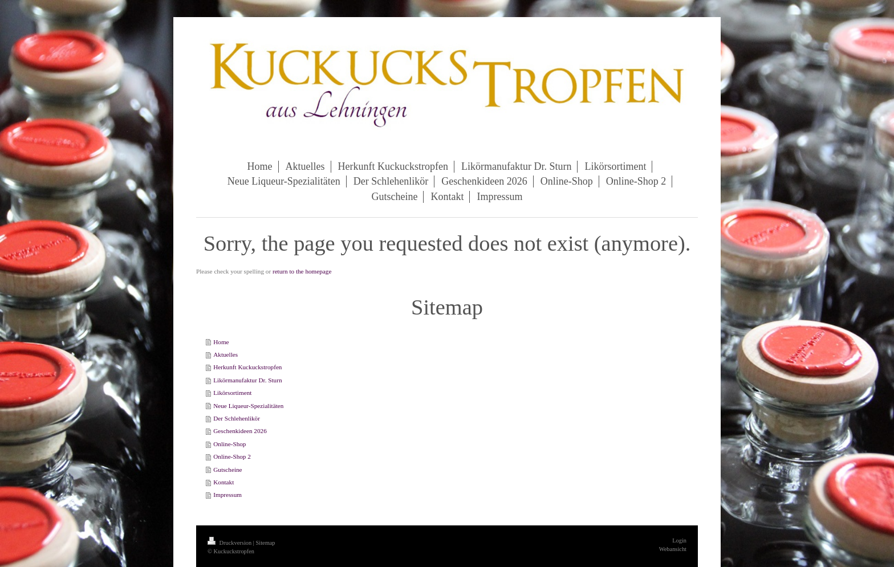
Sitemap (265, 543)
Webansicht (672, 549)
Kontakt (223, 482)
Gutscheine (227, 469)
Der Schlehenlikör (236, 418)
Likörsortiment (232, 392)
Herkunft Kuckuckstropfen (247, 367)
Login (679, 540)
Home (221, 341)
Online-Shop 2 (232, 456)
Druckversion (230, 543)
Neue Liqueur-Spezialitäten (248, 405)
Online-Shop (229, 443)
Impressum (227, 494)
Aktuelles (225, 354)
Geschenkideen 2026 (240, 430)
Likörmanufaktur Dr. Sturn (247, 380)
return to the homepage (302, 271)
